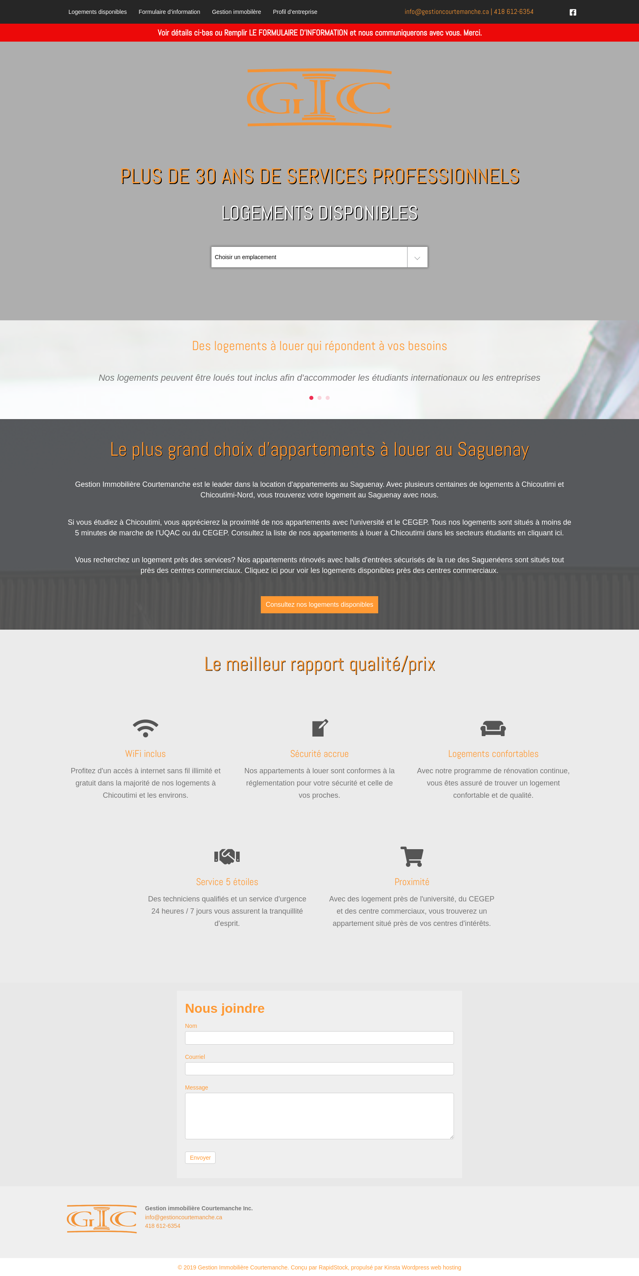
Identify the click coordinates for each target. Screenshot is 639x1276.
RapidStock (333, 1267)
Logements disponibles (97, 12)
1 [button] (311, 398)
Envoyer (200, 1157)
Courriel (195, 1057)
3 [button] (328, 398)
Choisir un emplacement (245, 257)
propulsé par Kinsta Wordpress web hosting (406, 1267)
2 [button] (319, 398)
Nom (191, 1026)
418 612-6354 (514, 11)
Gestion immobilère (236, 12)
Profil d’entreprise (295, 12)
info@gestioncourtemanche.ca (183, 1217)
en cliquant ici (540, 533)
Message (196, 1087)
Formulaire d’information (169, 12)
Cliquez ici (261, 570)
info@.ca (447, 11)
